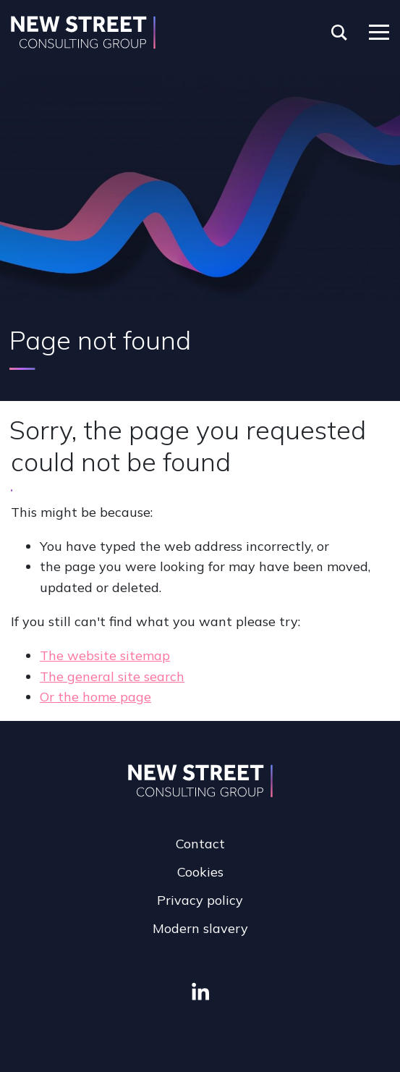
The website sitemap (105, 655)
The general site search (112, 676)
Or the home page (95, 696)
